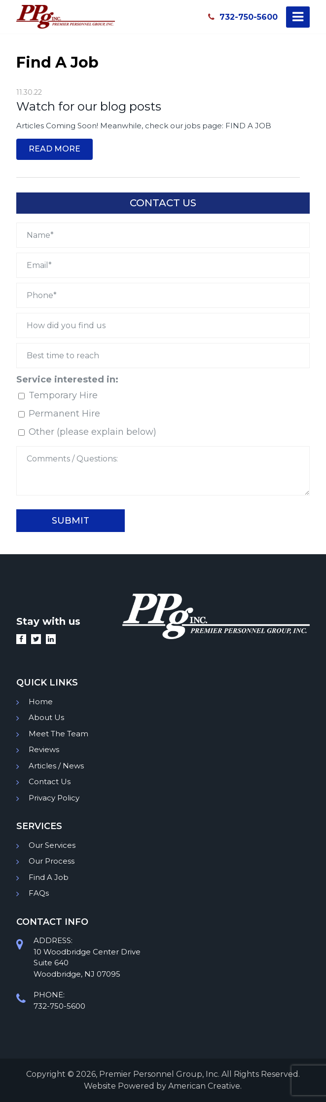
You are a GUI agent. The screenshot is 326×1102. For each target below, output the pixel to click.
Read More (54, 148)
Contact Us (50, 781)
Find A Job (49, 877)
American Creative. (205, 1086)
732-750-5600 (243, 17)
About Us (46, 717)
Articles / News (56, 765)
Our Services (52, 845)
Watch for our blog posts (88, 106)
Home (41, 701)
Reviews (44, 749)
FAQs (39, 893)
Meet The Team (58, 733)
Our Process (51, 861)
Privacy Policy (54, 797)
